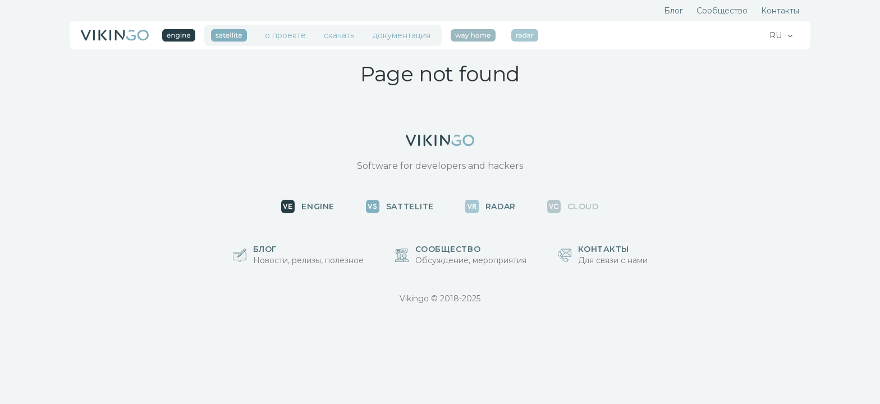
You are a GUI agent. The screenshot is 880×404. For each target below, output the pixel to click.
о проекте (285, 35)
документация (401, 35)
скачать (339, 35)
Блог (673, 11)
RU (776, 35)
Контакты (780, 11)
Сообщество (722, 11)
